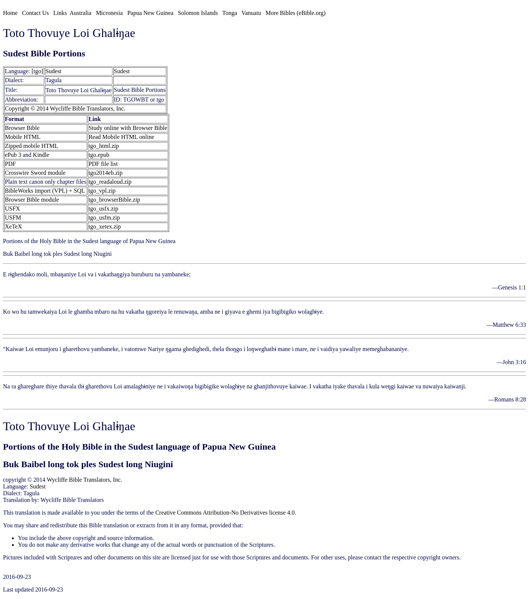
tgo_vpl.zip (101, 190)
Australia (80, 13)
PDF (10, 164)
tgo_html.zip (103, 146)
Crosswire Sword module (35, 173)
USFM (13, 217)
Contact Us (35, 13)
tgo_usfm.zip (104, 217)
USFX (12, 208)
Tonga (229, 13)
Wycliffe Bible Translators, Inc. (84, 480)
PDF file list (103, 164)
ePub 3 (13, 155)
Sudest (54, 71)
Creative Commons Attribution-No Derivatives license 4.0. (225, 512)
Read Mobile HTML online (121, 137)
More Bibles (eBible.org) (295, 13)
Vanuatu (251, 13)
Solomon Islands (198, 13)
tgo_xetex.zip (104, 226)
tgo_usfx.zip (103, 208)
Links (60, 13)
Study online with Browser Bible (127, 128)
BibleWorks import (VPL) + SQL (45, 190)
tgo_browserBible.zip (114, 199)
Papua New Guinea (150, 13)
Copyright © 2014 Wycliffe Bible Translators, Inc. (65, 108)
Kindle (41, 155)
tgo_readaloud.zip (109, 182)
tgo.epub (98, 155)
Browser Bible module (32, 199)
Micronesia (109, 13)
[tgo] (37, 71)
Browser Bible (22, 128)
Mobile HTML (23, 137)
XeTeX (13, 226)
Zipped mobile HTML (31, 146)
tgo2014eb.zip (105, 173)
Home (10, 13)
